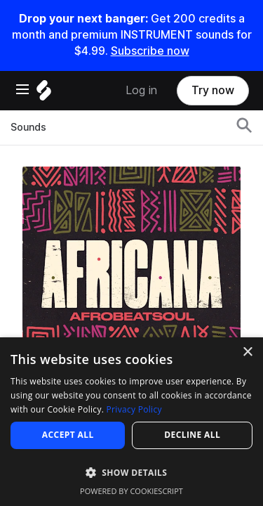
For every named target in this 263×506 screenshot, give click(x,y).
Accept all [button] (68, 435)
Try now (212, 90)
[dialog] (131, 421)
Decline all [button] (192, 435)
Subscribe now (150, 51)
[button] (131, 472)
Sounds (28, 127)
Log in (141, 90)
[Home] (43, 94)
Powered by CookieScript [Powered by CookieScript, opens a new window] (131, 491)
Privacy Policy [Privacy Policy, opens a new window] (134, 409)
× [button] (247, 352)
